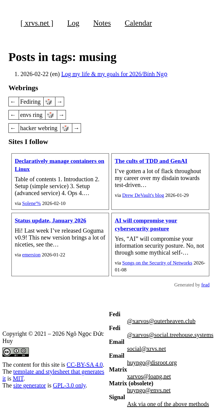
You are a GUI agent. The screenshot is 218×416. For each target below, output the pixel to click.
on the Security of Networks (157, 263)
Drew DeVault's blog (143, 195)
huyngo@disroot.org (152, 362)
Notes (102, 23)
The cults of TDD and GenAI (151, 161)
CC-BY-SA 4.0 (85, 364)
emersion (31, 255)
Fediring (31, 101)
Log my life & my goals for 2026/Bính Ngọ (114, 74)
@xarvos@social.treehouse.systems (170, 335)
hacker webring (39, 128)
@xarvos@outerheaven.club (161, 321)
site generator (29, 385)
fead (205, 284)
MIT (18, 378)
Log (73, 23)
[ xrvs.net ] (36, 23)
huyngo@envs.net (149, 390)
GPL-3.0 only (69, 385)
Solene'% (31, 203)
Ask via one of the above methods (168, 404)
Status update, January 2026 (50, 220)
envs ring (32, 115)
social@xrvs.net (146, 348)
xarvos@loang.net (149, 376)
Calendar (138, 23)
